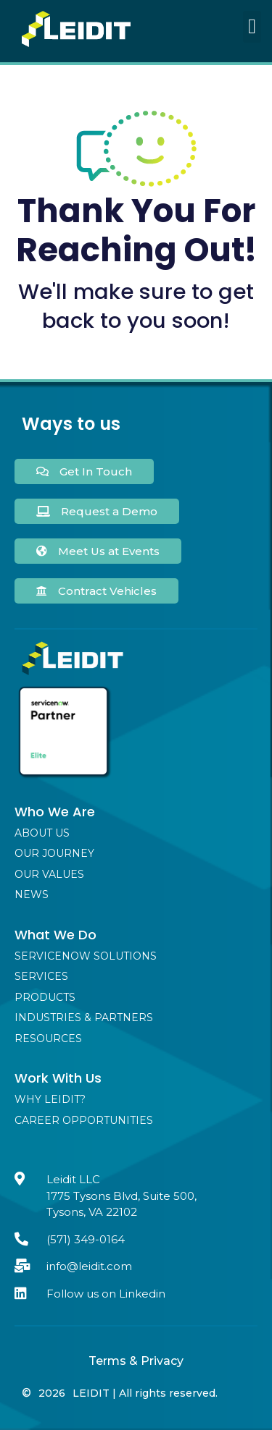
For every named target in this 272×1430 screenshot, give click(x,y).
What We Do (55, 935)
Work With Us (58, 1078)
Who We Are (55, 812)
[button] (252, 27)
